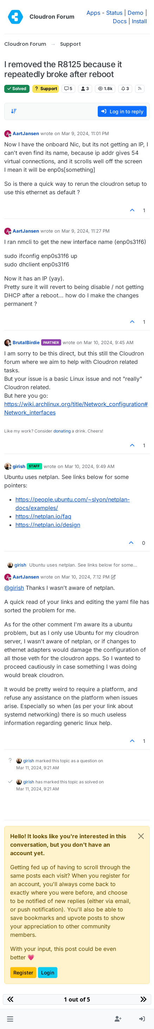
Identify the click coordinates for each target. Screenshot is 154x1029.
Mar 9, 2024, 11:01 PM (85, 133)
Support (45, 88)
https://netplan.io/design (47, 524)
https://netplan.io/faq (43, 516)
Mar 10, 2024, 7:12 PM (86, 577)
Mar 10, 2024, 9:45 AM (109, 342)
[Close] (141, 836)
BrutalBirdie (26, 342)
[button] (10, 1019)
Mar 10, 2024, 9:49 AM (90, 466)
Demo (135, 12)
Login (47, 973)
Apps (93, 12)
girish (19, 466)
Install (139, 21)
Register (23, 973)
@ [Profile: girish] (14, 587)
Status (114, 12)
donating (62, 431)
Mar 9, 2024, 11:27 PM (86, 231)
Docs (120, 21)
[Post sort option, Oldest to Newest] (13, 111)
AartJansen (26, 133)
